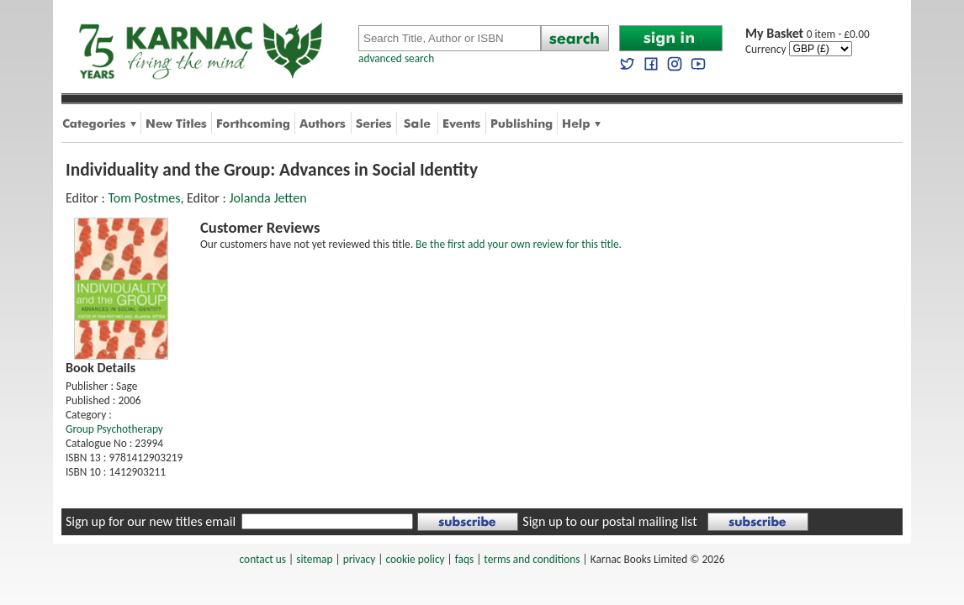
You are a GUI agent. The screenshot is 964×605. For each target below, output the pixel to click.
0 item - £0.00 (807, 34)
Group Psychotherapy (114, 429)
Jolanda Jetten (267, 198)
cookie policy (414, 559)
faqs (464, 559)
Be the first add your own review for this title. (519, 244)
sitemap (314, 559)
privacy (359, 559)
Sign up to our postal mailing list (609, 521)
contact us (263, 559)
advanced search (396, 58)
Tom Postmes (144, 198)
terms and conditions (532, 559)
